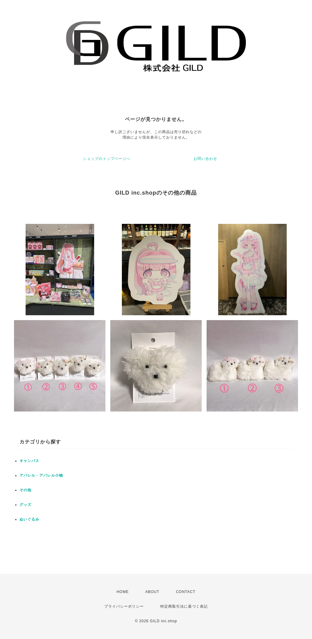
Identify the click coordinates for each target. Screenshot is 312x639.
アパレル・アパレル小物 (41, 475)
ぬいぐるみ (29, 519)
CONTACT (185, 592)
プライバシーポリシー (124, 606)
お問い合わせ (205, 159)
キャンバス (29, 461)
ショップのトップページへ (106, 159)
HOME (122, 592)
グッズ (25, 505)
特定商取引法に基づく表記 (184, 606)
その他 (25, 490)
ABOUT (152, 592)
